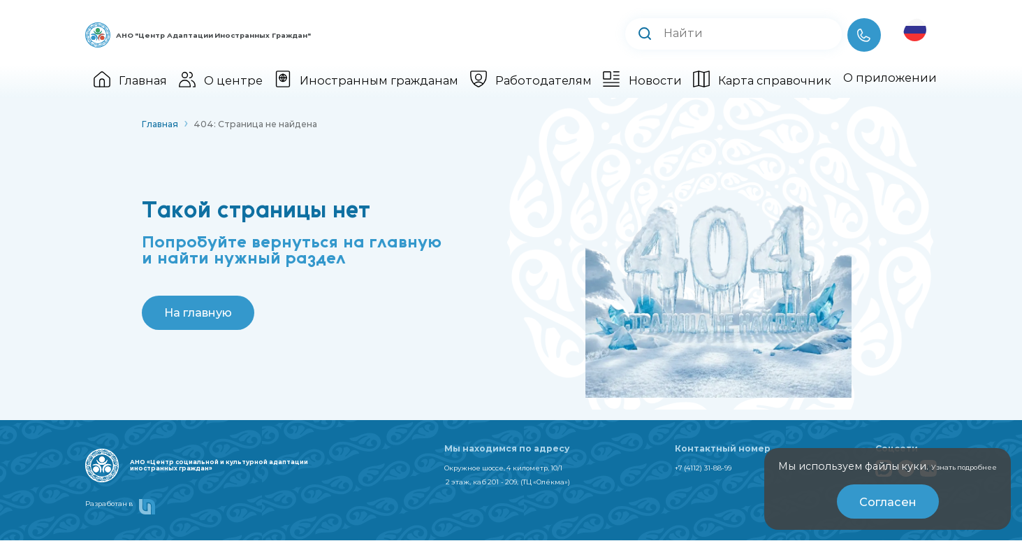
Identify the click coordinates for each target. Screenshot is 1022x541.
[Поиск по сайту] (746, 33)
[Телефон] (864, 35)
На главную (199, 312)
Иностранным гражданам (366, 80)
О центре (221, 80)
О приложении (890, 78)
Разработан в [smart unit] (132, 508)
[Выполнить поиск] (644, 34)
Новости (642, 80)
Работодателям (531, 80)
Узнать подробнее (946, 466)
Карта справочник (762, 80)
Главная (130, 80)
